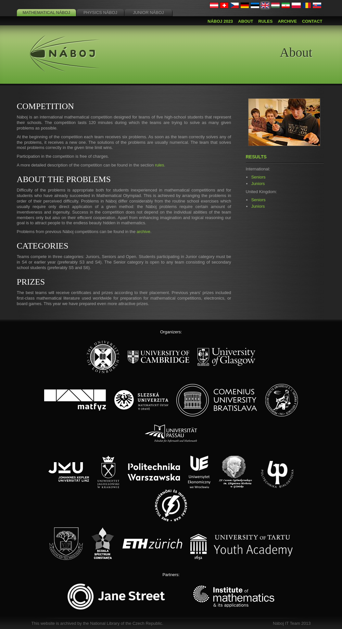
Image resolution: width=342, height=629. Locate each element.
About (245, 21)
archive (143, 231)
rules (159, 165)
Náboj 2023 (220, 21)
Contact (312, 21)
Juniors (258, 183)
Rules (265, 21)
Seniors (258, 177)
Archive (287, 21)
